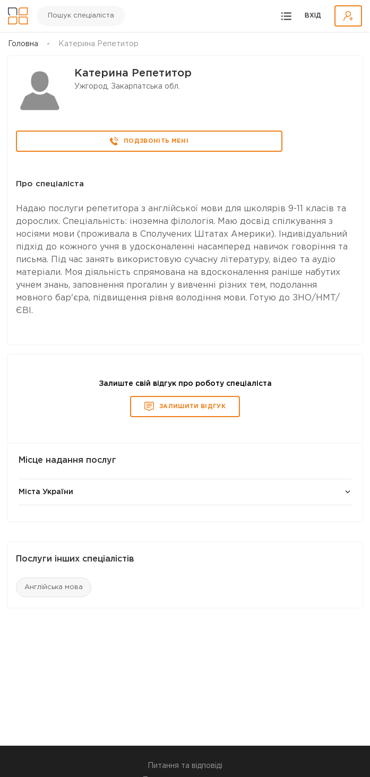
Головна (23, 44)
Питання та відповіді (185, 766)
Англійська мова (53, 587)
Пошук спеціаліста (81, 16)
